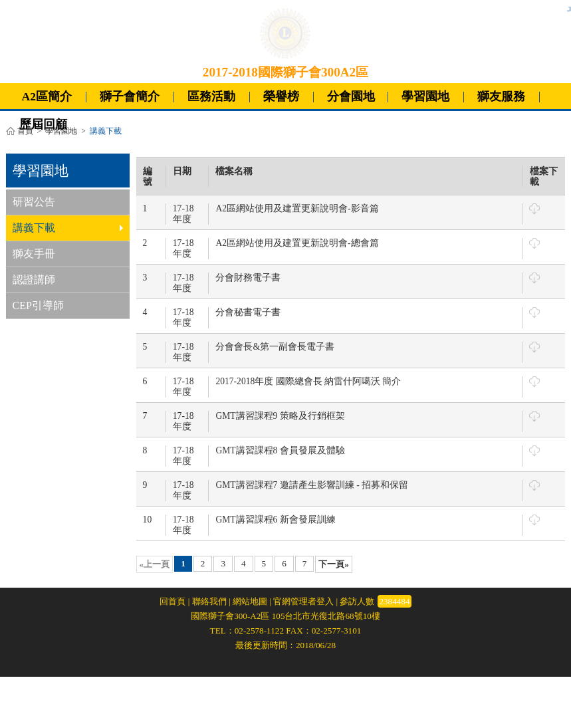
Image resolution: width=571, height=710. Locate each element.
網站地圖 (250, 601)
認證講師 (34, 279)
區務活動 (211, 96)
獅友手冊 (34, 253)
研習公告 (34, 201)
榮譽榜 (281, 96)
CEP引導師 (38, 305)
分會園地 (351, 96)
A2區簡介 (47, 96)
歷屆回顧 (43, 124)
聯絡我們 (209, 601)
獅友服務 (501, 96)
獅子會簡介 (130, 96)
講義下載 (68, 227)
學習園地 (425, 96)
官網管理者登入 (303, 601)
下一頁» (333, 564)
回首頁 (172, 601)
